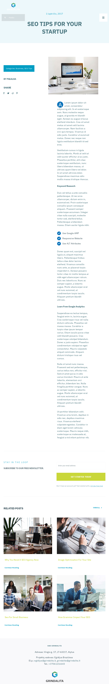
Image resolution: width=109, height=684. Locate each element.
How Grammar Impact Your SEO (74, 617)
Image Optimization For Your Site (74, 559)
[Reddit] (12, 93)
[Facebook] (4, 93)
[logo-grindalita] (13, 2)
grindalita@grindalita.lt (68, 660)
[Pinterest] (17, 93)
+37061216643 (57, 663)
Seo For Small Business (16, 617)
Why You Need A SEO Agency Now (22, 559)
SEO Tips (28, 68)
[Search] (5, 17)
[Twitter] (8, 93)
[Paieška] (13, 17)
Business (19, 68)
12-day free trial (97, 487)
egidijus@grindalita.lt (45, 660)
